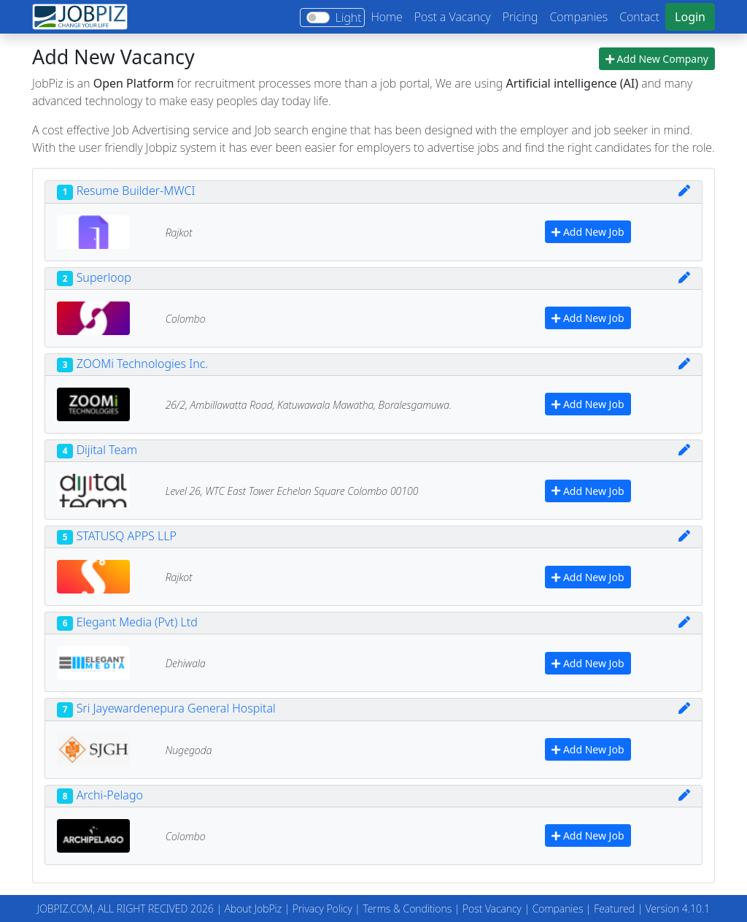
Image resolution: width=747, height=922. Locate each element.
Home (386, 17)
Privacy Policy (322, 908)
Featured (614, 908)
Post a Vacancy (452, 17)
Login (690, 17)
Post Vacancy (492, 908)
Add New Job (587, 232)
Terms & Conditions (407, 908)
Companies (578, 17)
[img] (684, 190)
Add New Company (656, 59)
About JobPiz (253, 908)
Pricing (520, 17)
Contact (639, 17)
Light (349, 17)
